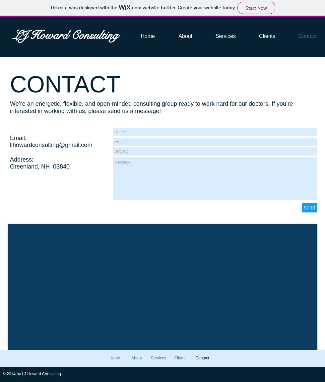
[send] (309, 207)
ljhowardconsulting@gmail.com (51, 145)
